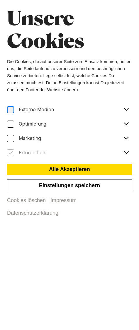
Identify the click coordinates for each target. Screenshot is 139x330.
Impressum (63, 200)
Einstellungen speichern (69, 185)
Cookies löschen (26, 200)
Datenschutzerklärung (32, 213)
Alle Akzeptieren (69, 169)
